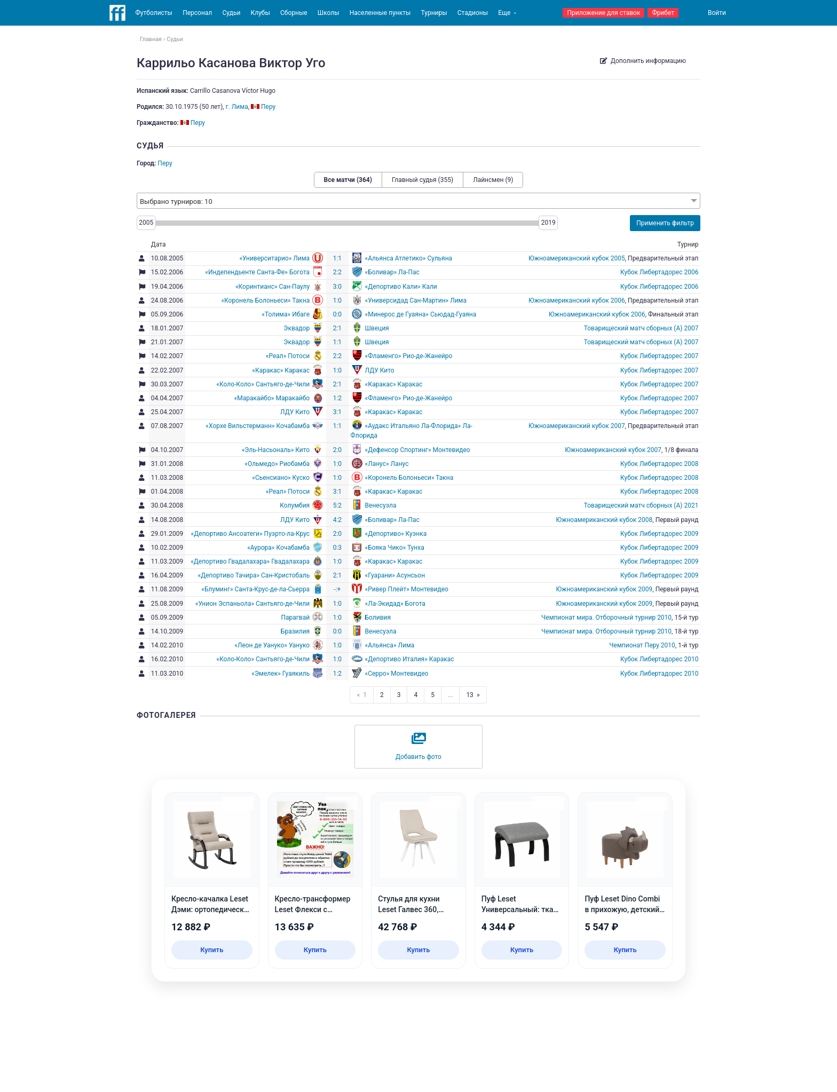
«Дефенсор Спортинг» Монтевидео (417, 450)
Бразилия (295, 631)
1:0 (337, 300)
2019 (548, 222)
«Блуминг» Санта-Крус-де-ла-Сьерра (255, 589)
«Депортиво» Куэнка (396, 533)
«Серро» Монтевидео (397, 673)
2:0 (337, 450)
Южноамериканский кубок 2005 (576, 258)
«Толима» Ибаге (286, 314)
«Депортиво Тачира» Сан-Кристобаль (254, 575)
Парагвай (295, 617)
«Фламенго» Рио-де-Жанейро (409, 356)
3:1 (337, 412)
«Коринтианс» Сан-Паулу (272, 286)
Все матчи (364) (348, 180)
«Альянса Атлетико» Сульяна (409, 258)
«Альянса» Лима (390, 645)
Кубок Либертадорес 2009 (659, 533)
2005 (146, 222)
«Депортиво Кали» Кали (401, 286)
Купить (211, 950)
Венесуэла (381, 505)
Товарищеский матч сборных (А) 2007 (641, 328)
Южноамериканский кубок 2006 (576, 300)
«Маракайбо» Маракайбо (272, 398)
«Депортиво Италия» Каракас (409, 659)
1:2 (337, 398)
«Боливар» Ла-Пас (392, 272)
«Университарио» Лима (274, 258)
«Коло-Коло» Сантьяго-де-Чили (263, 384)
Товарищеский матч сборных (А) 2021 (641, 505)
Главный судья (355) (422, 180)
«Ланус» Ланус (387, 464)
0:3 (337, 547)
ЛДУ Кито (379, 370)
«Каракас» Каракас (281, 370)
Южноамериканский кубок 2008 (604, 520)
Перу (164, 163)
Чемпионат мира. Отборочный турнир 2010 (606, 617)
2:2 (337, 272)
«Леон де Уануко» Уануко (272, 645)
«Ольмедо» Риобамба (277, 464)
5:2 (337, 505)
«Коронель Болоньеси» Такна (265, 300)
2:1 (337, 328)
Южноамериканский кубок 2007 (576, 426)
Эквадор (296, 328)
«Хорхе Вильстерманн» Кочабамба (258, 426)
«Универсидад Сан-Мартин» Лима (416, 300)
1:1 (337, 258)
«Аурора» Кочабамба (278, 547)
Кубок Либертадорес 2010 (659, 659)
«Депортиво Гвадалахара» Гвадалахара (250, 561)
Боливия (378, 617)
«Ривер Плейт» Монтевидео (406, 589)
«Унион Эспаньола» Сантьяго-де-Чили (252, 603)
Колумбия (295, 505)
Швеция (377, 328)
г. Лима (237, 106)
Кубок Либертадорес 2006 (659, 272)
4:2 (337, 520)
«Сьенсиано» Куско (281, 477)
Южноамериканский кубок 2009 (604, 589)
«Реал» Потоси (288, 356)
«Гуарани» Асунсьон (395, 575)
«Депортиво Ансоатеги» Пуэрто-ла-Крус (250, 533)
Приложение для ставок (603, 13)
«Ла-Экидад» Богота (395, 603)
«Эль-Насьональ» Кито (276, 450)
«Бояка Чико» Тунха (394, 547)
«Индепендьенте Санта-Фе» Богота (257, 272)
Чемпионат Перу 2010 (642, 645)
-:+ (337, 589)
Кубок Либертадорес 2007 (659, 356)
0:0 (337, 314)
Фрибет (663, 13)
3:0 (337, 286)
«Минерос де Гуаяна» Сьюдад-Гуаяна (421, 314)
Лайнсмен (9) (493, 180)
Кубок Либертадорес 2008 (659, 464)
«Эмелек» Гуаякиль (280, 673)
